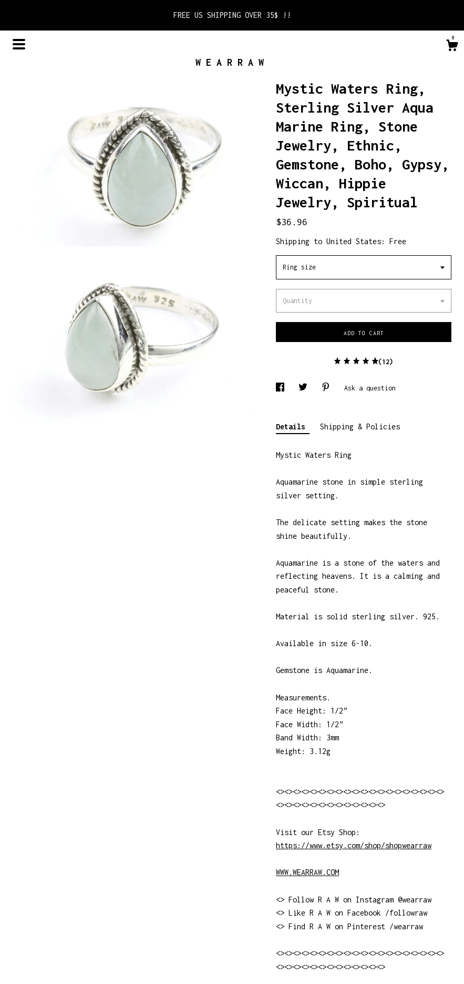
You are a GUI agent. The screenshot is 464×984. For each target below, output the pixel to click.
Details (293, 426)
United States (353, 241)
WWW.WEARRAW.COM (307, 872)
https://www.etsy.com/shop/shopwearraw (353, 845)
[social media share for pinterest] (328, 388)
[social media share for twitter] (304, 388)
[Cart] (452, 47)
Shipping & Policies (360, 426)
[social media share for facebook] (282, 388)
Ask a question (370, 388)
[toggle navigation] (19, 44)
